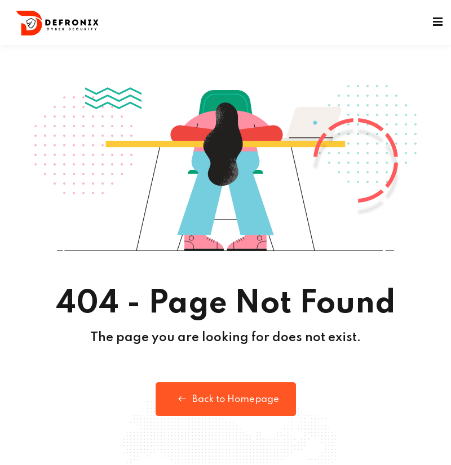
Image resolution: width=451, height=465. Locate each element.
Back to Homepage (226, 399)
